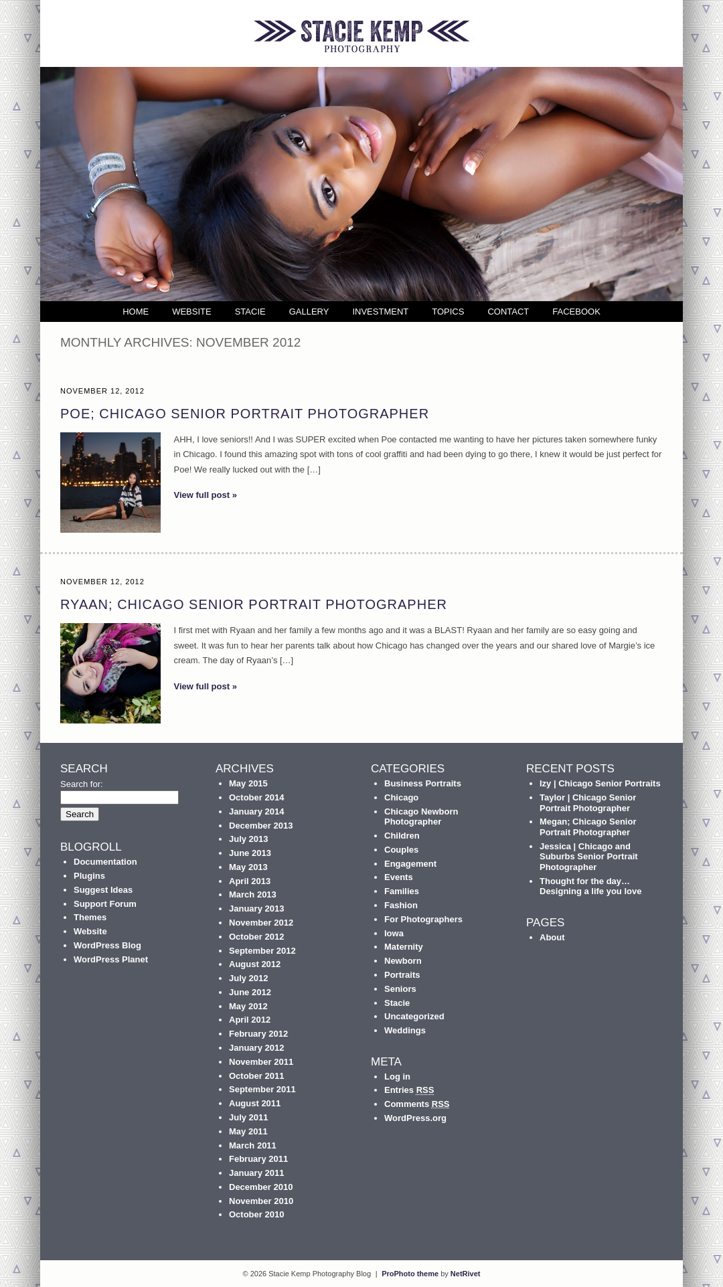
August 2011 (254, 1103)
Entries (409, 1090)
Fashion (401, 905)
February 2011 (258, 1159)
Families (401, 891)
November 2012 (261, 923)
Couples (401, 850)
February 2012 (258, 1034)
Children (402, 836)
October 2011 (256, 1076)
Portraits (402, 975)
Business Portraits (422, 783)
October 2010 (256, 1214)
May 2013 (248, 867)
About (552, 937)
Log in (397, 1076)
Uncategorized (414, 1016)
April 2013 (249, 881)
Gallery (309, 311)
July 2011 (248, 1117)
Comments (417, 1104)
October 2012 (256, 937)
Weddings (405, 1030)
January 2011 (256, 1173)
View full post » (205, 495)
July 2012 (248, 978)
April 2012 (249, 1020)
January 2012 (256, 1048)
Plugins (89, 876)
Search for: (81, 784)
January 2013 (256, 909)
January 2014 (256, 811)
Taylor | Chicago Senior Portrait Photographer (588, 802)
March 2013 (252, 894)
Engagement (410, 864)
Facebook (576, 311)
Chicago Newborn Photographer (421, 816)
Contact (508, 311)
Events (398, 877)
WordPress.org (415, 1118)
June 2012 (250, 992)
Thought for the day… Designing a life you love (590, 886)
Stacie (250, 311)
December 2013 (261, 826)
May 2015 (248, 783)
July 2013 (248, 839)
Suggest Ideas (103, 890)
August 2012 (254, 964)
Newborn (403, 961)
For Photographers (423, 919)
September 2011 (262, 1089)
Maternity (403, 947)
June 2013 (250, 853)
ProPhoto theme (410, 1274)
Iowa (394, 933)
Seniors (400, 989)
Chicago (401, 797)
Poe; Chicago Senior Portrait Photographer (244, 413)
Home (136, 311)
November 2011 (261, 1062)
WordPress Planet (111, 959)
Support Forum (105, 904)
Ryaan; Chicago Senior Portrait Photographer (253, 604)
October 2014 (256, 797)
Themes (90, 917)
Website (192, 311)
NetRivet (466, 1274)
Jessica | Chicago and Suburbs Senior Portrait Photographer (589, 856)
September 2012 (262, 951)
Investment (380, 311)
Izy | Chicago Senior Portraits (600, 783)
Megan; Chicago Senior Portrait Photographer (588, 827)
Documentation (105, 862)
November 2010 (261, 1201)
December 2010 (261, 1187)
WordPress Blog (107, 945)
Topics (448, 311)
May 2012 (248, 1006)
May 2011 (248, 1131)
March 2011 (252, 1145)
